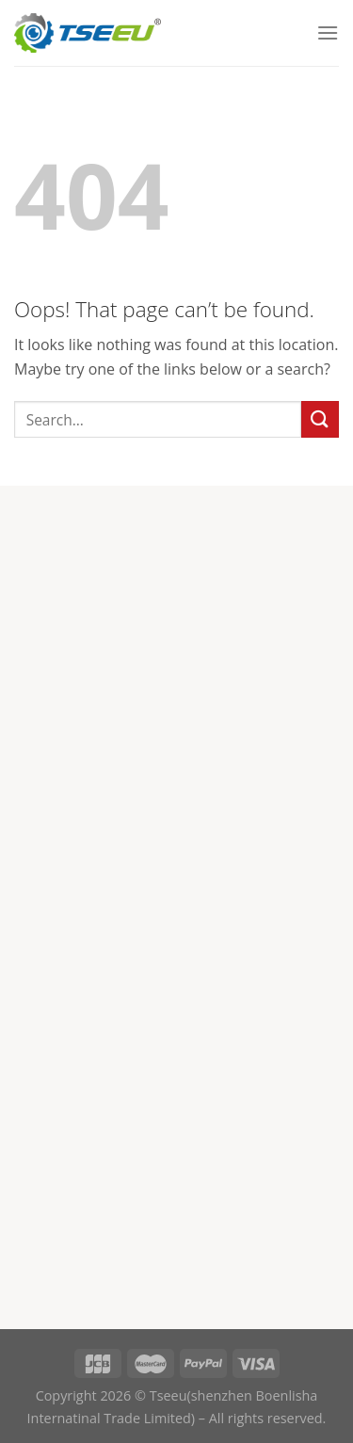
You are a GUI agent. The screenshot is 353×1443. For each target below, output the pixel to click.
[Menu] (327, 32)
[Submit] (320, 419)
